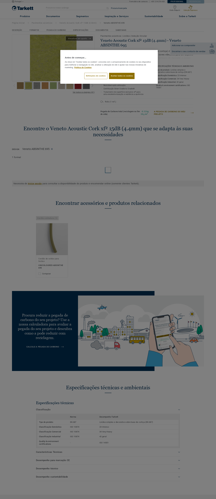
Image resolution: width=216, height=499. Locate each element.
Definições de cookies (96, 76)
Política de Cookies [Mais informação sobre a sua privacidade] (83, 67)
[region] (109, 67)
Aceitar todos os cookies (122, 76)
